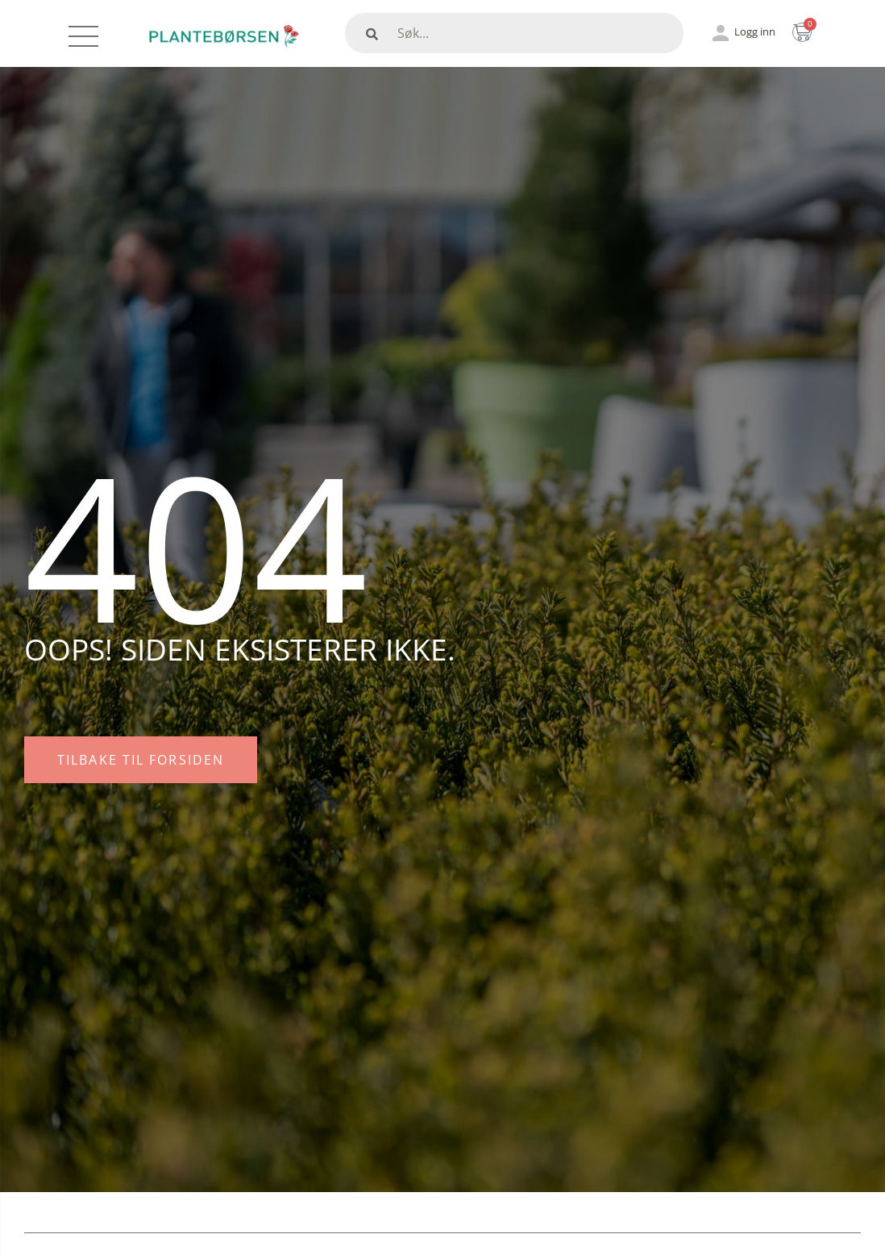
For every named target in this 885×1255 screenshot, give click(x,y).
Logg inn (754, 31)
